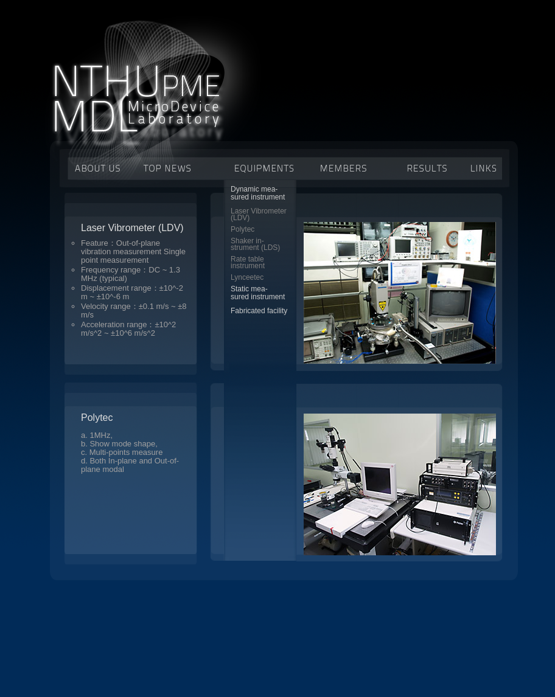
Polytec (242, 229)
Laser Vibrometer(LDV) (259, 214)
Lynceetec (247, 277)
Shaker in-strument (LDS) (255, 244)
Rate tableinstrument (248, 262)
